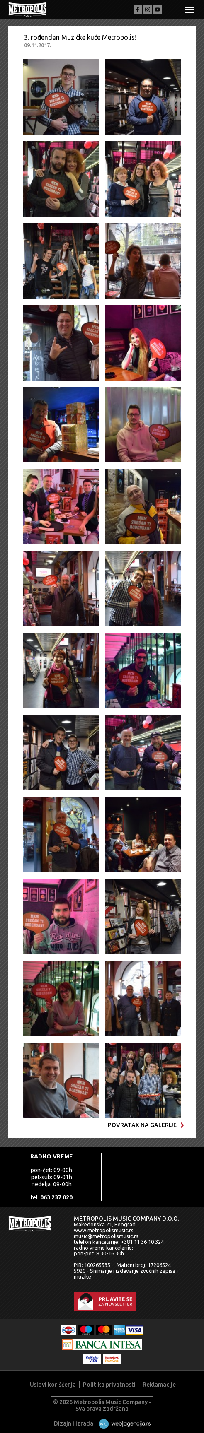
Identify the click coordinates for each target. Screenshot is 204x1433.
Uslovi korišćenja (53, 1384)
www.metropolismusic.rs (104, 1230)
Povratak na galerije (146, 1125)
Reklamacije (159, 1384)
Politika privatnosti (109, 1384)
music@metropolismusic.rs (106, 1236)
